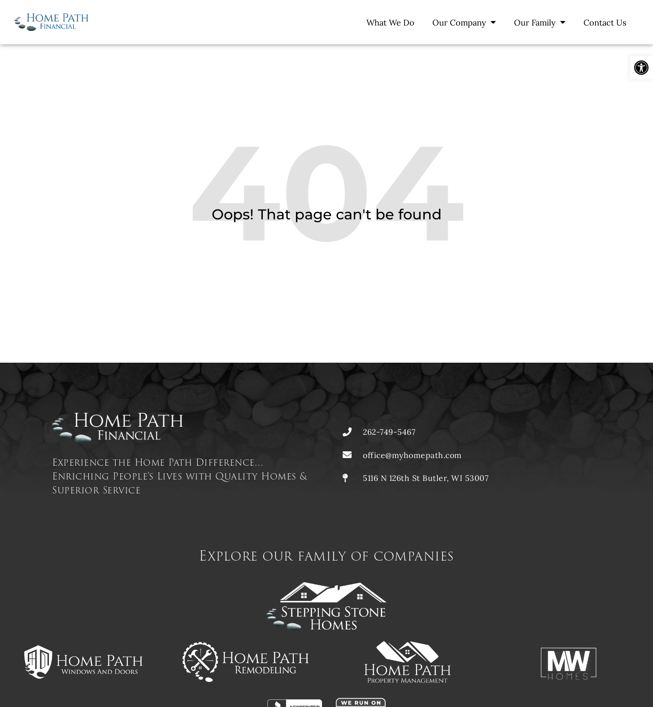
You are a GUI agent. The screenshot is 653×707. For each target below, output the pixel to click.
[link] (641, 67)
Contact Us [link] (605, 22)
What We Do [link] (390, 22)
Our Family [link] (540, 21)
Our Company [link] (464, 21)
